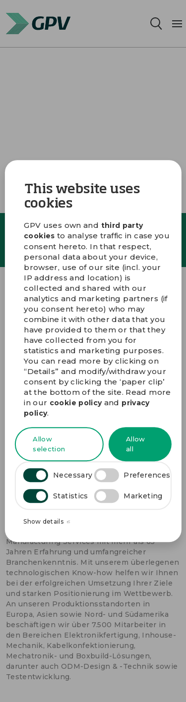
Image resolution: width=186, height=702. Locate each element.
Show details (46, 522)
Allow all (135, 444)
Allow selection (49, 444)
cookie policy (76, 402)
